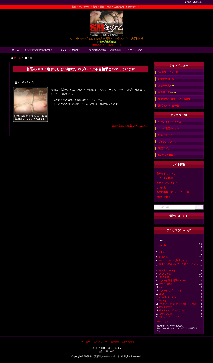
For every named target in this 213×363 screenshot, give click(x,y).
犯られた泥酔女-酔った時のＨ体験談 (178, 303)
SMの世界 (164, 277)
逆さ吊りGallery (167, 270)
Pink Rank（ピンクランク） (173, 310)
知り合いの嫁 (166, 313)
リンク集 (161, 187)
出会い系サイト (166, 135)
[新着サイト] (114, 45)
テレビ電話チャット (168, 128)
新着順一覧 (166, 85)
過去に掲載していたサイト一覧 (172, 192)
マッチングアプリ (167, 142)
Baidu (162, 293)
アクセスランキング (166, 183)
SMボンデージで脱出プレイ (173, 260)
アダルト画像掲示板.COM (172, 280)
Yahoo (162, 252)
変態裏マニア (166, 307)
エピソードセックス (169, 317)
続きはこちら (162, 322)
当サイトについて (136, 49)
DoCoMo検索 (165, 273)
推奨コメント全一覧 (168, 105)
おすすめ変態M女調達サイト (40, 49)
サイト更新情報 (164, 178)
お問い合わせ (163, 196)
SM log (162, 300)
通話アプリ (164, 148)
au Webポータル (167, 297)
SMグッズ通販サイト (72, 49)
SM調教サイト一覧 (168, 72)
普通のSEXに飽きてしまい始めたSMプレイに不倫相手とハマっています (81, 69)
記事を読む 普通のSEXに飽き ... (130, 125)
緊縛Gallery (165, 257)
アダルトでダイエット (170, 290)
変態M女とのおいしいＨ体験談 (105, 49)
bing (161, 287)
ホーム (15, 49)
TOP (81, 342)
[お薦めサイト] (99, 45)
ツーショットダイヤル (169, 122)
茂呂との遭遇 (166, 283)
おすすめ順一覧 (166, 79)
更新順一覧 (167, 92)
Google (162, 245)
